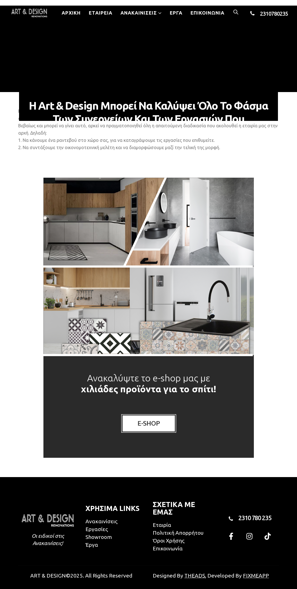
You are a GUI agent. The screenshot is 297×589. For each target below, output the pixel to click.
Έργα (176, 12)
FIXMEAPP (256, 575)
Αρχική (71, 12)
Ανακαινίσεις (138, 12)
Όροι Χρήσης (168, 541)
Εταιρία (162, 525)
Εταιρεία (100, 12)
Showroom (98, 537)
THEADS (194, 575)
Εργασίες (96, 529)
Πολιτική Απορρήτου (178, 533)
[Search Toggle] (235, 12)
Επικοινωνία (207, 12)
